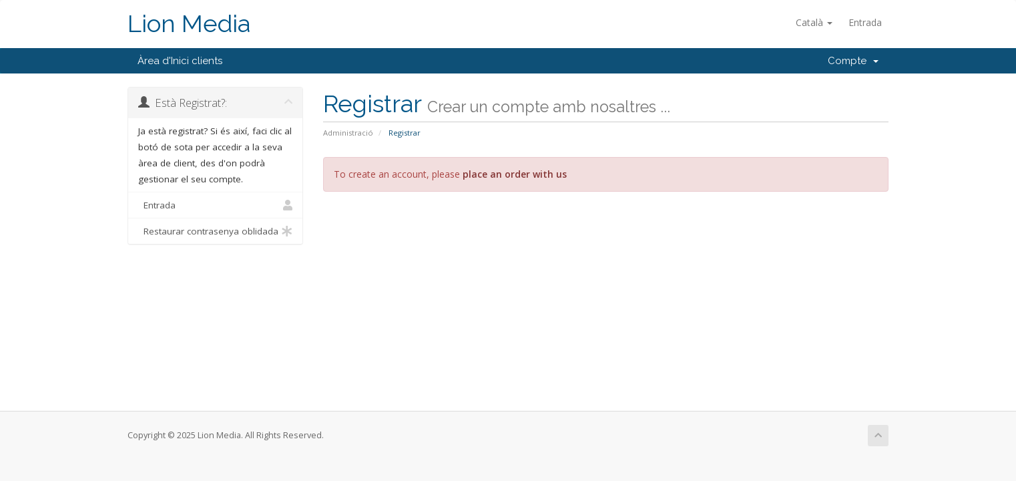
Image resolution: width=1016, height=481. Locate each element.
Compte (853, 61)
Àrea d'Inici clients (180, 61)
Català (814, 22)
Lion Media (189, 23)
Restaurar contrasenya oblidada (215, 231)
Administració (348, 133)
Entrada (865, 22)
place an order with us (515, 174)
